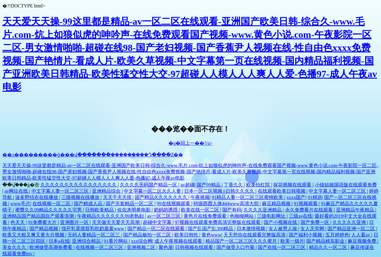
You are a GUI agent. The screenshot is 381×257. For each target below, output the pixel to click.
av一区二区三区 (164, 216)
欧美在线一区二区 (200, 209)
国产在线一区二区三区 (282, 247)
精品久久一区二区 (328, 247)
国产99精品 (209, 184)
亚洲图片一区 (75, 222)
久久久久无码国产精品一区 (149, 184)
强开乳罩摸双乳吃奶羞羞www (93, 228)
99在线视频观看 (174, 203)
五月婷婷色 (337, 234)
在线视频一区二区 (52, 203)
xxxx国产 (295, 197)
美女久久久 (14, 247)
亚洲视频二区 (142, 247)
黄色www (211, 234)
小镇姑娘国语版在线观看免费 (346, 184)
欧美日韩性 (186, 234)
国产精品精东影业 (326, 241)
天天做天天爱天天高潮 (116, 222)
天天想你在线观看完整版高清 (255, 234)
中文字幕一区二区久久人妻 (153, 191)
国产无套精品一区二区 (130, 203)
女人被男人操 (283, 228)
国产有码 (231, 209)
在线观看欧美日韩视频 (282, 191)
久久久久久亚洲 (349, 222)
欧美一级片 (292, 241)
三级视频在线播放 (81, 197)
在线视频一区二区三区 (100, 247)
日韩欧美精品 (100, 209)
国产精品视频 (44, 228)
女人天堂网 (312, 228)
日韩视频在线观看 (194, 247)
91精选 (315, 197)
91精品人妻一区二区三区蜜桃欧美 (248, 197)
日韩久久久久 (240, 191)
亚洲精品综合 (107, 191)
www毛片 (20, 203)
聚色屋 (166, 247)
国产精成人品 (89, 203)
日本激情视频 (251, 228)
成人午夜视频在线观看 (178, 241)
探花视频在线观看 (293, 184)
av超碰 (187, 184)
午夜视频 (200, 197)
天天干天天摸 (118, 197)
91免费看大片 (43, 222)
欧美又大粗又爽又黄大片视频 (33, 234)
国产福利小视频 (306, 234)
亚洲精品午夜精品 (355, 209)
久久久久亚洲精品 (263, 209)
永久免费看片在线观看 (309, 209)
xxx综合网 (141, 241)
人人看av (361, 234)
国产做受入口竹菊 (236, 247)
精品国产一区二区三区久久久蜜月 (241, 241)
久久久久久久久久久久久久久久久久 (79, 184)
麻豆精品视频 (277, 203)
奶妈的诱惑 (166, 209)
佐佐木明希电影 (134, 209)
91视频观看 (306, 203)
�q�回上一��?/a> (190, 143)
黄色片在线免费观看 (206, 216)
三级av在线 (300, 216)
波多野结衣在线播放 (37, 197)
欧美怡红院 (258, 184)
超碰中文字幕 (158, 222)
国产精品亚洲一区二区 (351, 228)
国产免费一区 (315, 222)
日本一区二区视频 (204, 191)
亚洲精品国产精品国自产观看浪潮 (38, 216)
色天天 (18, 222)
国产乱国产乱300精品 (211, 228)
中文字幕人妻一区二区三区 (61, 191)
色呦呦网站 (242, 216)
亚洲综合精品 (87, 241)
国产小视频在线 (281, 222)
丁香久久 (234, 184)
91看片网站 (116, 241)
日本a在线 (59, 241)
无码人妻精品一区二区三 (94, 234)
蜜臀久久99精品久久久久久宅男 (49, 209)
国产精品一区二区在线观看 (156, 228)
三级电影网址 (272, 216)
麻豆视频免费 (362, 241)
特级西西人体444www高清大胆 (226, 203)
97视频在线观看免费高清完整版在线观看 (218, 222)
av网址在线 (16, 191)
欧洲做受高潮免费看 (51, 247)
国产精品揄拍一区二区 (147, 234)
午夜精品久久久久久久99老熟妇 (111, 216)
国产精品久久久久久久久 (161, 197)
